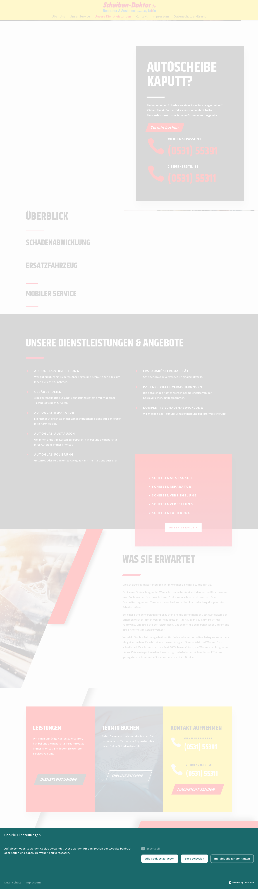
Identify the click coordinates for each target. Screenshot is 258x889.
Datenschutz (12, 882)
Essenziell (150, 848)
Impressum (33, 882)
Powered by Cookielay (241, 882)
